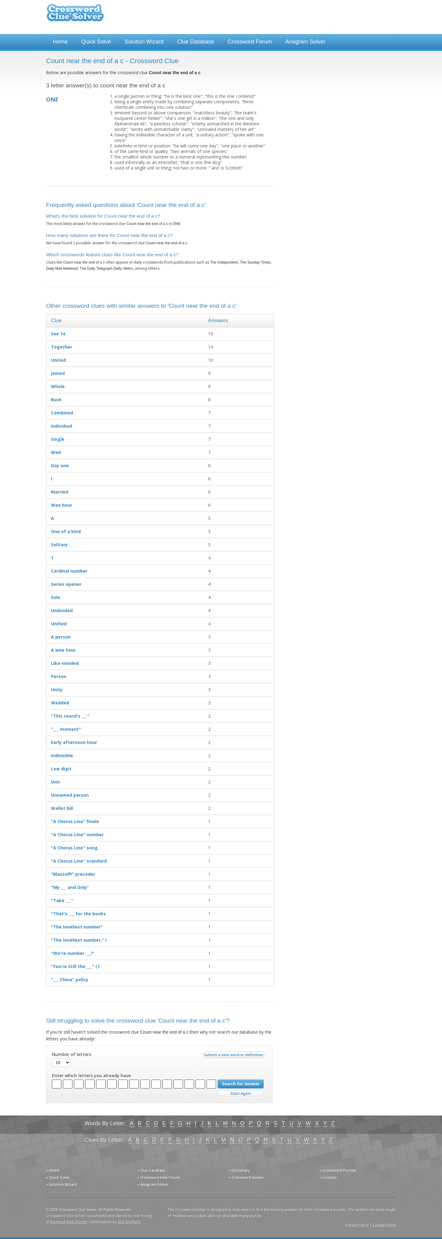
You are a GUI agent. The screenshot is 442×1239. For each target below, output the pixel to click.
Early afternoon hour (74, 742)
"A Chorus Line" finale (75, 821)
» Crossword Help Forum (158, 1177)
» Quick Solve (58, 1177)
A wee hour (63, 650)
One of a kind (66, 531)
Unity (57, 689)
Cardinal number (69, 571)
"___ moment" (66, 729)
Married (59, 492)
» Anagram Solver (153, 1184)
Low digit (61, 769)
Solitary (59, 544)
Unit (55, 782)
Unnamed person (70, 795)
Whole (58, 386)
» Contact (328, 1177)
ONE (52, 99)
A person (61, 637)
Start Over (241, 1093)
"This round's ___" (70, 716)
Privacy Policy (357, 1225)
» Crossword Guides (246, 1177)
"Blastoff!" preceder (73, 874)
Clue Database (195, 42)
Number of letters (71, 1054)
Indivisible (62, 755)
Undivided (62, 610)
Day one (60, 465)
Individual (61, 426)
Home (60, 42)
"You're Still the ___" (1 (75, 966)
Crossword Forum (249, 42)
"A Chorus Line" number (77, 834)
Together (61, 347)
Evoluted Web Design (68, 1222)
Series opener (66, 584)
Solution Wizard (144, 42)
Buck (56, 399)
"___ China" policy (69, 979)
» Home (53, 1170)
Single (57, 439)
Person (58, 676)
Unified (59, 624)
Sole (55, 597)
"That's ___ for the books (78, 914)
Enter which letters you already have (91, 1075)
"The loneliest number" (77, 927)
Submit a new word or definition (234, 1056)
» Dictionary (239, 1170)
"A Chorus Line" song (74, 848)
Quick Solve (96, 42)
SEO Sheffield (129, 1222)
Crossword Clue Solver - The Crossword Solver (75, 15)
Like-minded (65, 663)
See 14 (58, 334)
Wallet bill (62, 808)
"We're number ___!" (73, 953)
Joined (58, 373)
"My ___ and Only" (70, 887)
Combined (62, 413)
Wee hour (61, 505)
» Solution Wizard (61, 1184)
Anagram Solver (305, 42)
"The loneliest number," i (79, 940)
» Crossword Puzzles (338, 1170)
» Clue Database (151, 1170)
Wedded (60, 703)
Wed (56, 452)
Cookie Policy (384, 1225)
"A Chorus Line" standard (79, 861)
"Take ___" (62, 900)
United (58, 360)
